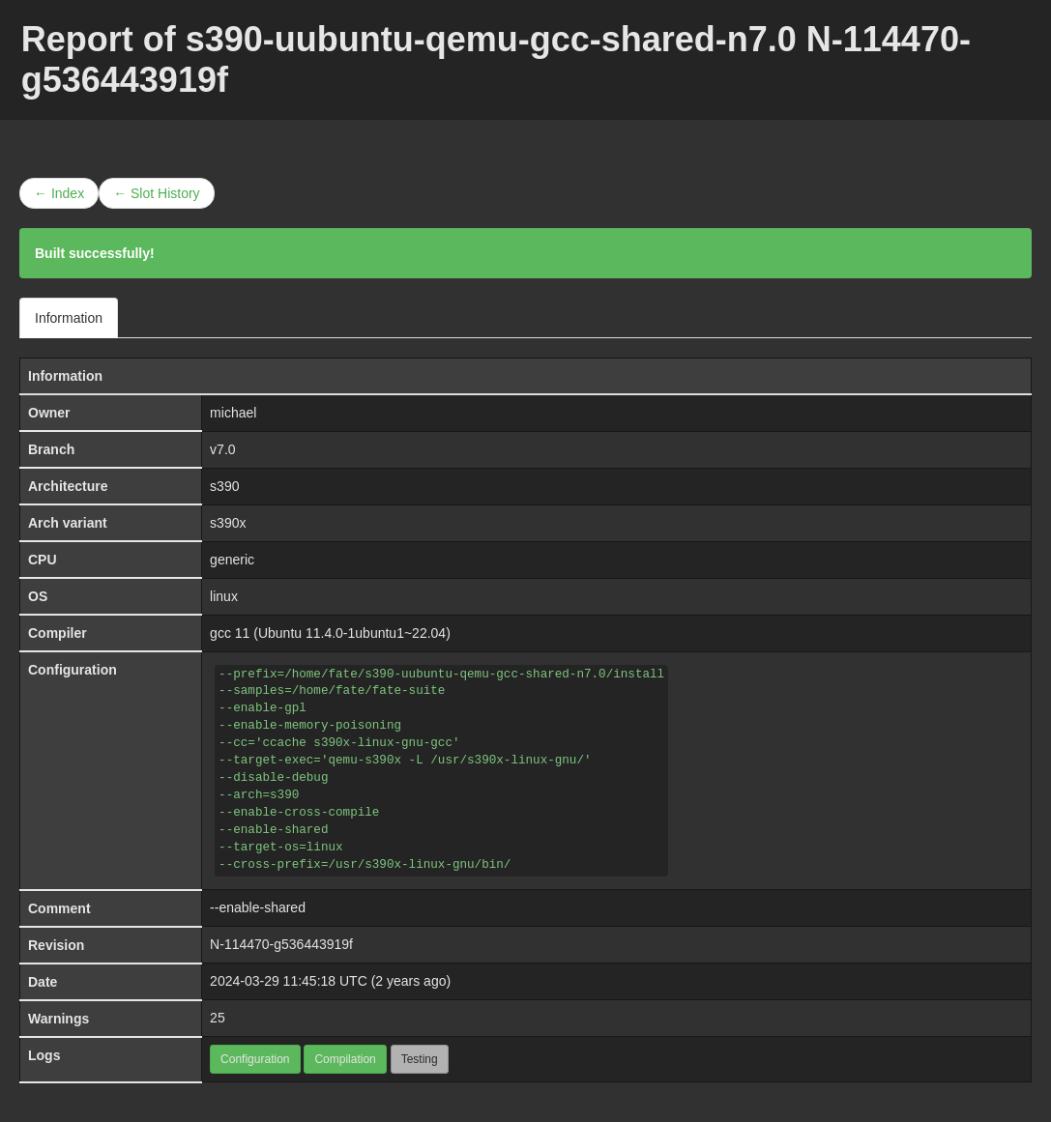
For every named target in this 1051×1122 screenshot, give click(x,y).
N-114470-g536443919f (281, 944)
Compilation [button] (344, 1059)
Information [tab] (68, 318)
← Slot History (156, 193)
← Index (59, 193)
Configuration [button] (254, 1059)
